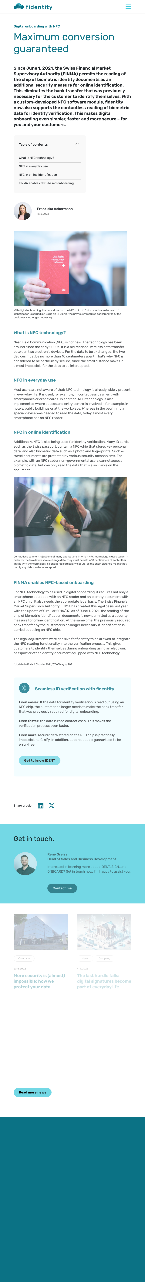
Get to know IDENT (39, 760)
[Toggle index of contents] (77, 144)
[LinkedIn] (40, 805)
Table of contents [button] (33, 144)
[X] (51, 805)
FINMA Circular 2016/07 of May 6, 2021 (50, 664)
